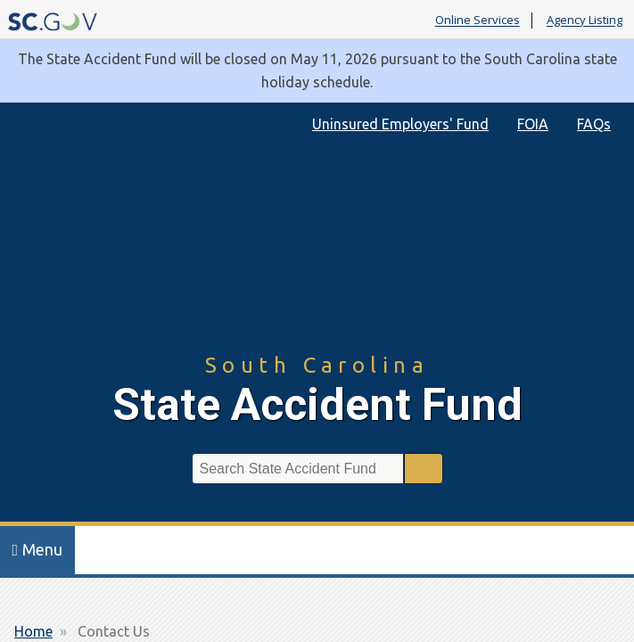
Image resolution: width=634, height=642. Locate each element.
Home (33, 631)
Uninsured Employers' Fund (400, 124)
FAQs (594, 124)
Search (423, 468)
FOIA (532, 124)
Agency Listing (584, 20)
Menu (37, 549)
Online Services (477, 20)
